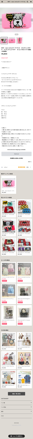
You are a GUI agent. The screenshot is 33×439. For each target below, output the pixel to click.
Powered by (16, 425)
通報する (30, 161)
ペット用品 (3, 407)
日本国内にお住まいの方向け (16, 158)
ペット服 (3, 402)
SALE (2, 415)
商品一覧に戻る (16, 394)
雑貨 (2, 411)
